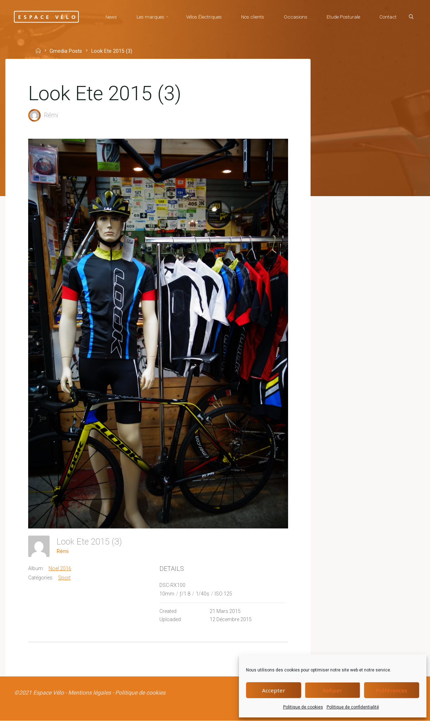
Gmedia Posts (66, 51)
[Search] (410, 17)
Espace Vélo (49, 16)
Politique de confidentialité (353, 707)
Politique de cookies (303, 707)
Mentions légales (89, 692)
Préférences (391, 690)
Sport (64, 577)
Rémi (62, 551)
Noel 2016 (59, 568)
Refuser (332, 690)
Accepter (273, 690)
